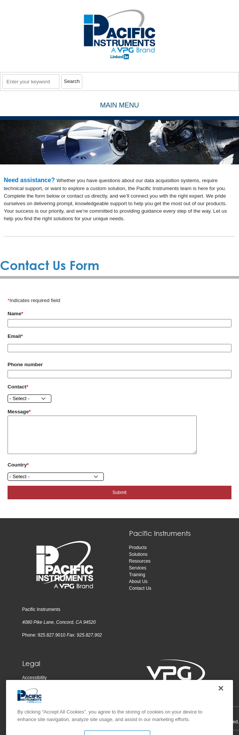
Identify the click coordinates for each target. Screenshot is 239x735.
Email (14, 336)
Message (18, 411)
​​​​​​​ (119, 59)
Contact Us (140, 588)
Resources (140, 561)
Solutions (138, 554)
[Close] (221, 697)
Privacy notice (36, 684)
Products (138, 547)
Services (137, 568)
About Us (138, 581)
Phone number (25, 364)
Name (14, 313)
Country (17, 465)
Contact (17, 387)
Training (137, 574)
